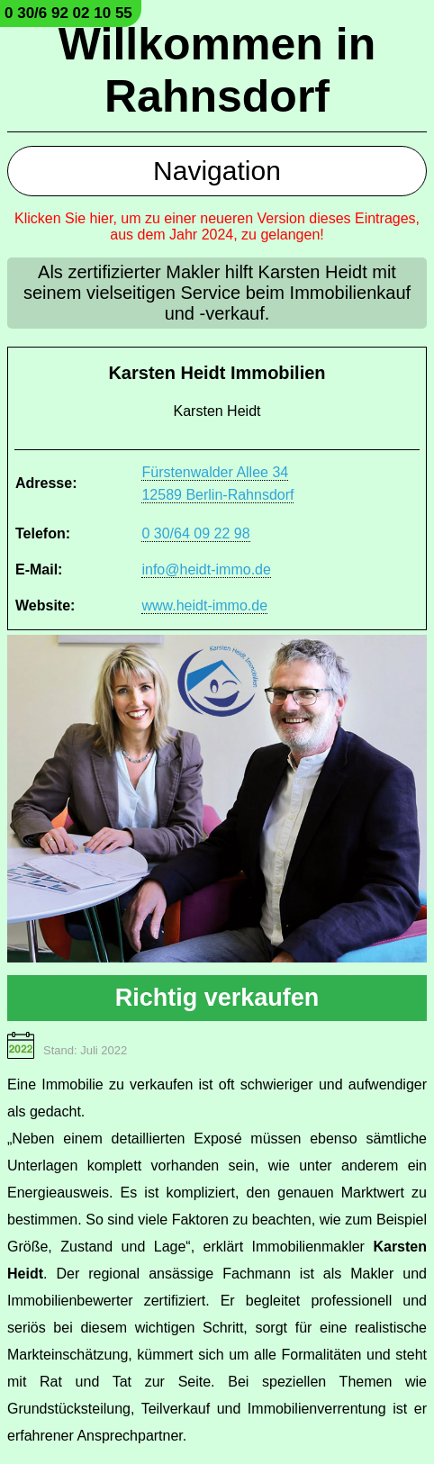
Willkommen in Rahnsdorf (217, 70)
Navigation (217, 170)
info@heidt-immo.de (205, 569)
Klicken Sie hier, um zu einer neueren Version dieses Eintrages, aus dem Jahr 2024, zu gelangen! (217, 226)
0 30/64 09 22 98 (195, 533)
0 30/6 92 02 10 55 (68, 13)
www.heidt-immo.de (204, 605)
